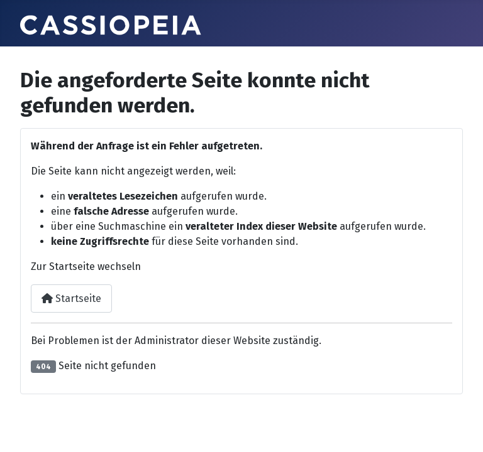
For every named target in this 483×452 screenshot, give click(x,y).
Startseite (71, 298)
